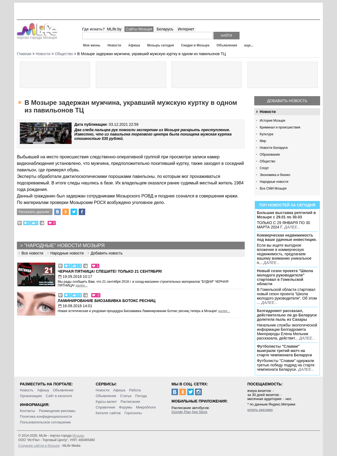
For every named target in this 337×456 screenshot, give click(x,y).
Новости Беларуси (274, 148)
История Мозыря (272, 120)
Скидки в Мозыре (195, 45)
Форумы (125, 407)
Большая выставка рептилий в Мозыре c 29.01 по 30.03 (286, 214)
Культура (266, 134)
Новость (26, 390)
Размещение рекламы (57, 411)
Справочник (105, 407)
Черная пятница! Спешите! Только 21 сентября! (110, 271)
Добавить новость (287, 101)
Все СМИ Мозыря (273, 188)
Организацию (31, 396)
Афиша (134, 45)
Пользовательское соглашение (45, 422)
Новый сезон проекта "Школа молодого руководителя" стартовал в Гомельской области (285, 277)
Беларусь (165, 29)
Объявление (63, 390)
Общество (267, 161)
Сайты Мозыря (139, 29)
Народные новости (274, 182)
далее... (292, 227)
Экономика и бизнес (275, 175)
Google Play (181, 412)
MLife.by (114, 29)
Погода (141, 396)
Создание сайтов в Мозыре (39, 446)
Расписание (130, 402)
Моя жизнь (91, 45)
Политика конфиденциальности (46, 416)
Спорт (264, 168)
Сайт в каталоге (59, 396)
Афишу (43, 390)
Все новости (32, 253)
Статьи (125, 396)
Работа (135, 390)
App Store (199, 412)
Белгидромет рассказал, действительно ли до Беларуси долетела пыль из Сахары (287, 315)
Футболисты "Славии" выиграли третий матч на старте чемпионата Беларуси (284, 350)
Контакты (27, 411)
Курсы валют (106, 402)
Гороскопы (133, 413)
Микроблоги (146, 407)
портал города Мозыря (37, 36)
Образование (270, 154)
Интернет (186, 29)
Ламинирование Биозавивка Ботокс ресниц (106, 300)
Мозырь (78, 436)
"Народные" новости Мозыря (64, 245)
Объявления (227, 45)
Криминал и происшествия (280, 127)
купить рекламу (260, 410)
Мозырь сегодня (160, 45)
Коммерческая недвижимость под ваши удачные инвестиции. (287, 237)
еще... (248, 45)
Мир (263, 141)
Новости (114, 45)
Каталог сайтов (108, 413)
